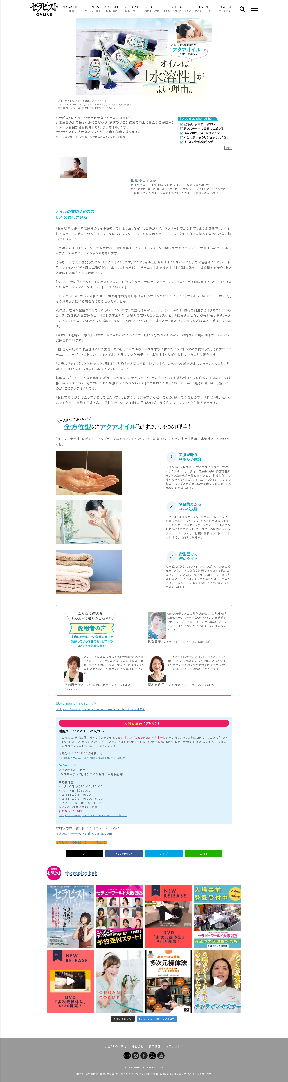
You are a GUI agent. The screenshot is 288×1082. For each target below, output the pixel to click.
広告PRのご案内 (116, 1046)
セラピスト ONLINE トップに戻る (81, 842)
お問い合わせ (174, 1046)
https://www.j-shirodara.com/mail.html (93, 758)
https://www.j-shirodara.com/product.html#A (100, 709)
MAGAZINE (71, 9)
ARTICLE (112, 9)
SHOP (151, 9)
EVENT (205, 9)
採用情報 (155, 1046)
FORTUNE (131, 9)
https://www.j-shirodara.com (84, 833)
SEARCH (226, 9)
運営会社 (138, 1046)
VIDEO (177, 9)
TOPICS (93, 9)
